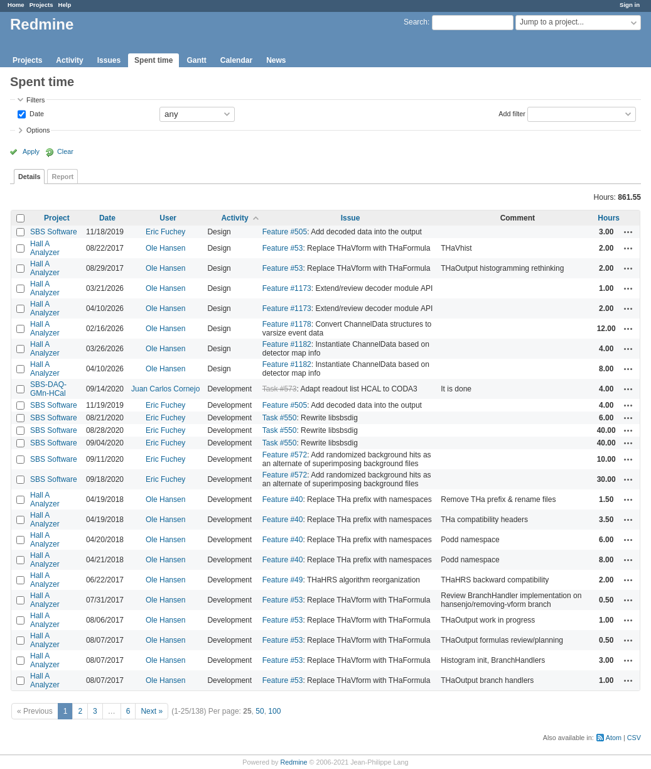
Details (29, 176)
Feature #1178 (286, 324)
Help (65, 4)
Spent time (153, 60)
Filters (35, 100)
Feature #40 (282, 499)
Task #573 (279, 388)
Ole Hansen (165, 248)
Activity (69, 60)
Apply (31, 151)
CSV (634, 737)
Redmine (293, 762)
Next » (152, 711)
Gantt (196, 60)
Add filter (511, 113)
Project (57, 218)
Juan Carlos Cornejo (165, 388)
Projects (41, 4)
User (167, 218)
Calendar (236, 60)
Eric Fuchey (165, 231)
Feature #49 (282, 579)
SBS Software (53, 231)
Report (62, 176)
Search (416, 22)
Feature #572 (284, 454)
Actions (628, 232)
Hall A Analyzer (45, 248)
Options (38, 130)
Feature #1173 (286, 288)
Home (16, 4)
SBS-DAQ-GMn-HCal (48, 389)
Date (36, 113)
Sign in (630, 4)
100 (274, 711)
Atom (613, 737)
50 (260, 711)
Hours (609, 218)
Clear (65, 151)
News (276, 60)
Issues (109, 60)
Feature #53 (282, 248)
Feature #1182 (286, 344)
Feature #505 (284, 231)
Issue (350, 218)
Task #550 (279, 417)
